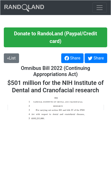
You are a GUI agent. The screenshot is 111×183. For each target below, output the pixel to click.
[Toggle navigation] (99, 8)
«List (11, 58)
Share (73, 58)
